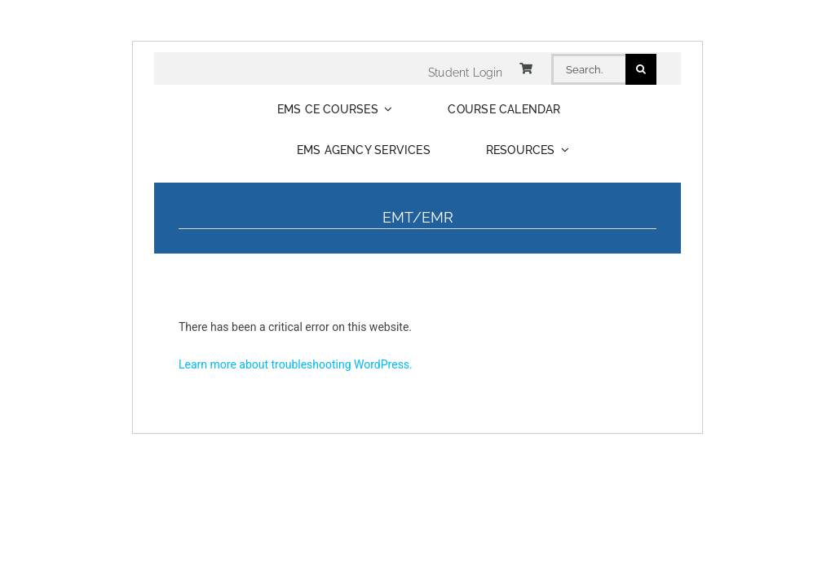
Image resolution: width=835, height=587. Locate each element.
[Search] (640, 69)
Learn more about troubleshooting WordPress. (296, 364)
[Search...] (588, 69)
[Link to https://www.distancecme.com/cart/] (525, 68)
